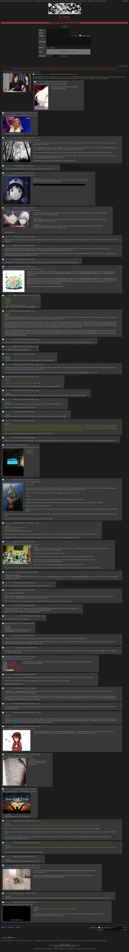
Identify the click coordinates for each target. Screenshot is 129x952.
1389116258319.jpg (44, 85)
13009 (33, 822)
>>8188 (7, 360)
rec (46, 1)
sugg (38, 1)
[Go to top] (10, 929)
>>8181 (33, 268)
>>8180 (7, 300)
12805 (39, 617)
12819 (35, 649)
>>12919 (38, 756)
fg (8, 1)
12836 (33, 676)
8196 (32, 355)
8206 (32, 413)
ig (26, 1)
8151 (71, 76)
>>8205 (37, 392)
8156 (32, 139)
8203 (32, 378)
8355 (33, 439)
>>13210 (38, 714)
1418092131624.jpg (12, 793)
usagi (80, 1)
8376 (26, 446)
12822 (33, 658)
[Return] (69, 23)
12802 (33, 591)
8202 (32, 366)
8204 (32, 392)
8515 (32, 543)
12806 (32, 625)
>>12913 (31, 761)
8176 (33, 247)
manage (71, 1)
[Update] (4, 939)
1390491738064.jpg (12, 483)
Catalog (17, 929)
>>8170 (75, 76)
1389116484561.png (12, 142)
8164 (32, 167)
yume (11, 1)
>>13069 (38, 822)
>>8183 (37, 297)
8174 (33, 238)
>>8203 (37, 366)
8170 (33, 174)
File (47, 49)
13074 (33, 858)
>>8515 (37, 524)
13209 (33, 867)
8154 (64, 83)
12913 (33, 728)
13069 (33, 844)
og (24, 1)
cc (33, 1)
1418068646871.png (12, 730)
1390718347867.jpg (12, 545)
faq (58, 1)
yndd (5, 1)
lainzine (104, 1)
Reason (100, 931)
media (20, 1)
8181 (32, 297)
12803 (33, 607)
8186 (32, 341)
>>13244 (38, 867)
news (50, 1)
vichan (67, 945)
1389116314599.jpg (12, 117)
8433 (32, 524)
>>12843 (8, 717)
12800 (33, 584)
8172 (33, 209)
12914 (33, 756)
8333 (32, 422)
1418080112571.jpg (12, 758)
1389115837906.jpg (12, 73)
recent (61, 1)
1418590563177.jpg (12, 869)
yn (2, 1)
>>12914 (38, 728)
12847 (34, 714)
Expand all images (123, 67)
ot (31, 1)
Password (107, 929)
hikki (43, 1)
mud (77, 1)
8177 (33, 261)
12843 (33, 705)
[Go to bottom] (75, 23)
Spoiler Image (85, 36)
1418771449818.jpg (12, 906)
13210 (33, 895)
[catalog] (64, 26)
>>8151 (35, 180)
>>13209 (36, 909)
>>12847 (38, 705)
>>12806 (43, 617)
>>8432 (7, 527)
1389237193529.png (12, 270)
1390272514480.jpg (12, 449)
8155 (36, 114)
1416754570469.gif (12, 660)
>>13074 (38, 844)
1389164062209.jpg (12, 177)
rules (54, 1)
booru (85, 1)
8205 (32, 401)
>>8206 (37, 401)
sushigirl (98, 1)
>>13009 (42, 366)
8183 (29, 312)
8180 (29, 268)
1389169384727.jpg (12, 212)
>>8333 (33, 312)
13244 (33, 904)
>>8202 (7, 381)
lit (17, 1)
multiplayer (91, 1)
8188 (32, 348)
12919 (33, 791)
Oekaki (52, 49)
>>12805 (8, 629)
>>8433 (37, 481)
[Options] (125, 1)
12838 (33, 690)
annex (66, 1)
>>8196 (37, 341)
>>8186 (7, 358)
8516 (36, 574)
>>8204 (37, 378)
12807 (32, 637)
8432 (32, 481)
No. (68, 76)
